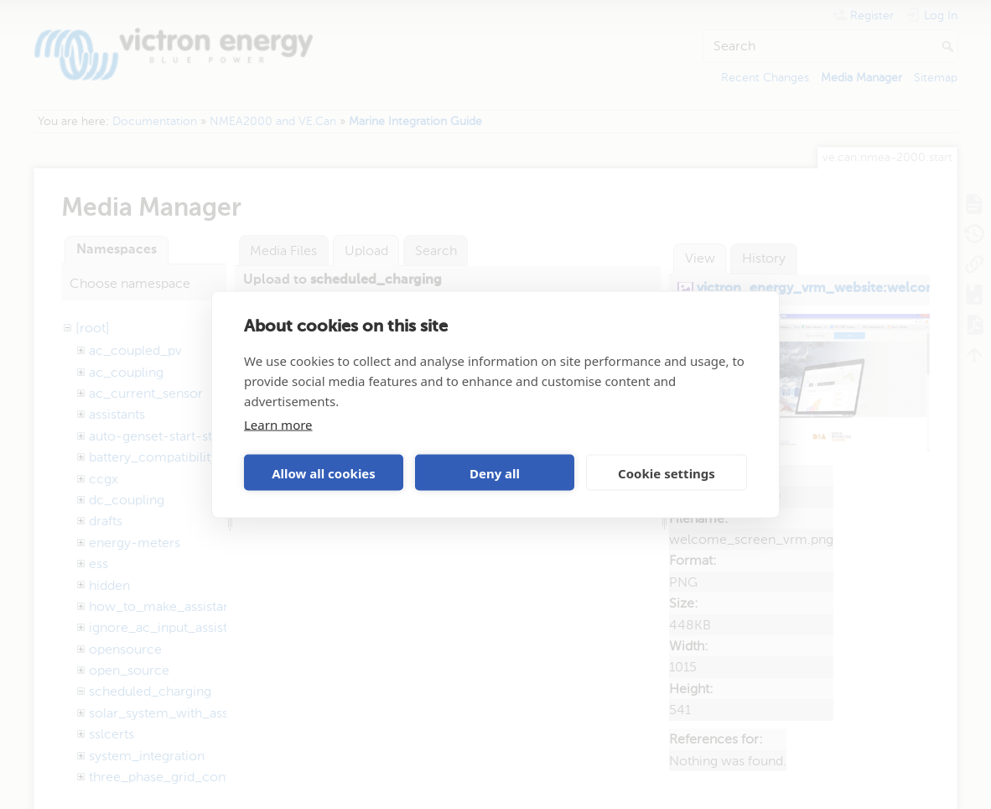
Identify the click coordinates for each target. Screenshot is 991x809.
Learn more (278, 424)
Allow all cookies (324, 472)
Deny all (495, 472)
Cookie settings (666, 472)
